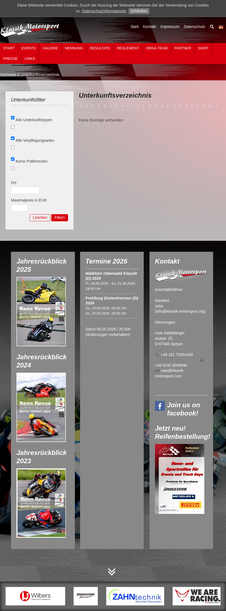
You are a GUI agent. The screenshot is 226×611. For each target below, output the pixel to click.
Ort (13, 182)
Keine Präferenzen (31, 161)
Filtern (59, 217)
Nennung (74, 48)
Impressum (169, 26)
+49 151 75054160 (177, 354)
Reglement (128, 48)
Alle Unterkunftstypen (34, 120)
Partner (182, 48)
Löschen (40, 217)
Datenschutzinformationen (104, 11)
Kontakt (149, 26)
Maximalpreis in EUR (29, 200)
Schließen (138, 11)
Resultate (100, 48)
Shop (203, 48)
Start (135, 26)
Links (30, 58)
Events (28, 48)
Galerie (50, 48)
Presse (10, 58)
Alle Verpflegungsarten (35, 140)
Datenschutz (194, 26)
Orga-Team (157, 48)
